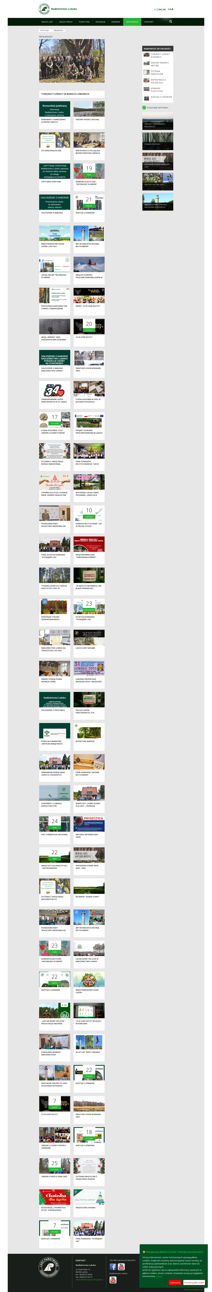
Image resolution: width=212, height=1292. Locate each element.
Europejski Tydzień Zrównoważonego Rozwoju (50, 624)
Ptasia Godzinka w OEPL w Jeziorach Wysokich (88, 405)
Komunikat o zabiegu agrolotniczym (51, 809)
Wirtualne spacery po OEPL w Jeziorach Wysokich (54, 1089)
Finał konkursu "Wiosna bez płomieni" (87, 778)
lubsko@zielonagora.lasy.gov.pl (89, 1279)
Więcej (159, 1276)
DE (164, 9)
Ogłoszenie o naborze (52, 217)
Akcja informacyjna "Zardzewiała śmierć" (86, 560)
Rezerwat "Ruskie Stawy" (88, 901)
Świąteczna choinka (85, 1212)
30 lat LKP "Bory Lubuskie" (88, 1057)
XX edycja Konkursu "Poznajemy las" (85, 623)
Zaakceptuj (175, 1282)
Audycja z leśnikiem (85, 217)
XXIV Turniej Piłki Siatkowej (54, 839)
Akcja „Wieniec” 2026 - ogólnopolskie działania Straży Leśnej (53, 344)
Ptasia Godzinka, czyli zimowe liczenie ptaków (53, 436)
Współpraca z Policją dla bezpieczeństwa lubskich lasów (88, 157)
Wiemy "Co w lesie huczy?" (88, 311)
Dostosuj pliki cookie (194, 1282)
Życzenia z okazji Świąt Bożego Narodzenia (52, 467)
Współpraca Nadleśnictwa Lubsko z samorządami (54, 312)
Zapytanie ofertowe (51, 186)
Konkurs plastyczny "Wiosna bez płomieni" (86, 187)
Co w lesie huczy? (84, 342)
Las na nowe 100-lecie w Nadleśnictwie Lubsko (87, 964)
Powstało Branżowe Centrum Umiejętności (52, 747)
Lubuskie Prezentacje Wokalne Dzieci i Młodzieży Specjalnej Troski (89, 686)
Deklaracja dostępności (193, 1290)
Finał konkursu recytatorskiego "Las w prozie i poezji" (87, 468)
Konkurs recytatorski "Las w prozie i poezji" (89, 529)
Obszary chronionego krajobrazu (154, 129)
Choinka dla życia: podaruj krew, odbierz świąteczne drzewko (54, 499)
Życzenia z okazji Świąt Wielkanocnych (52, 902)
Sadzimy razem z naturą (87, 124)
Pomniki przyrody (152, 148)
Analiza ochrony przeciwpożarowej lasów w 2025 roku (89, 282)
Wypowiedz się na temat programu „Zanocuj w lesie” (87, 499)
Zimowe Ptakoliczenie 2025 (54, 1181)
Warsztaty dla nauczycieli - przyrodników (54, 871)
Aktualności (58, 30)
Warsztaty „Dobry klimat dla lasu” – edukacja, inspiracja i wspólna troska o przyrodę (88, 812)
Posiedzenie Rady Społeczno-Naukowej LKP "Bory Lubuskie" (53, 531)
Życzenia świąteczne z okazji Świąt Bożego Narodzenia (86, 1183)
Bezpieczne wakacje (85, 746)
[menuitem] (47, 22)
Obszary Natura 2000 (154, 189)
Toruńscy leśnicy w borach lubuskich (65, 94)
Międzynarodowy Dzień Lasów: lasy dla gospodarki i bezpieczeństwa (52, 252)
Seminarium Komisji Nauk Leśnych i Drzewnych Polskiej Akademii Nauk (53, 779)
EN (159, 9)
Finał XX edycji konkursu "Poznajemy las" (53, 560)
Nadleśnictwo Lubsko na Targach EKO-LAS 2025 (53, 654)
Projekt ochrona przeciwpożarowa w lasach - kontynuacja (89, 437)
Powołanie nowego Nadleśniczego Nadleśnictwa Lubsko (51, 1059)
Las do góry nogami (85, 653)
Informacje (44, 30)
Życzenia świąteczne (51, 155)
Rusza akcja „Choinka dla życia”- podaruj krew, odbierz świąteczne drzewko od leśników (53, 1216)
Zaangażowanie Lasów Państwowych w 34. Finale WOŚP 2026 (54, 406)
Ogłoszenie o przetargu (53, 715)
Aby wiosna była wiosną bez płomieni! (87, 249)
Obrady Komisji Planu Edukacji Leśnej (51, 685)
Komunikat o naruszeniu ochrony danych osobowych (53, 126)
